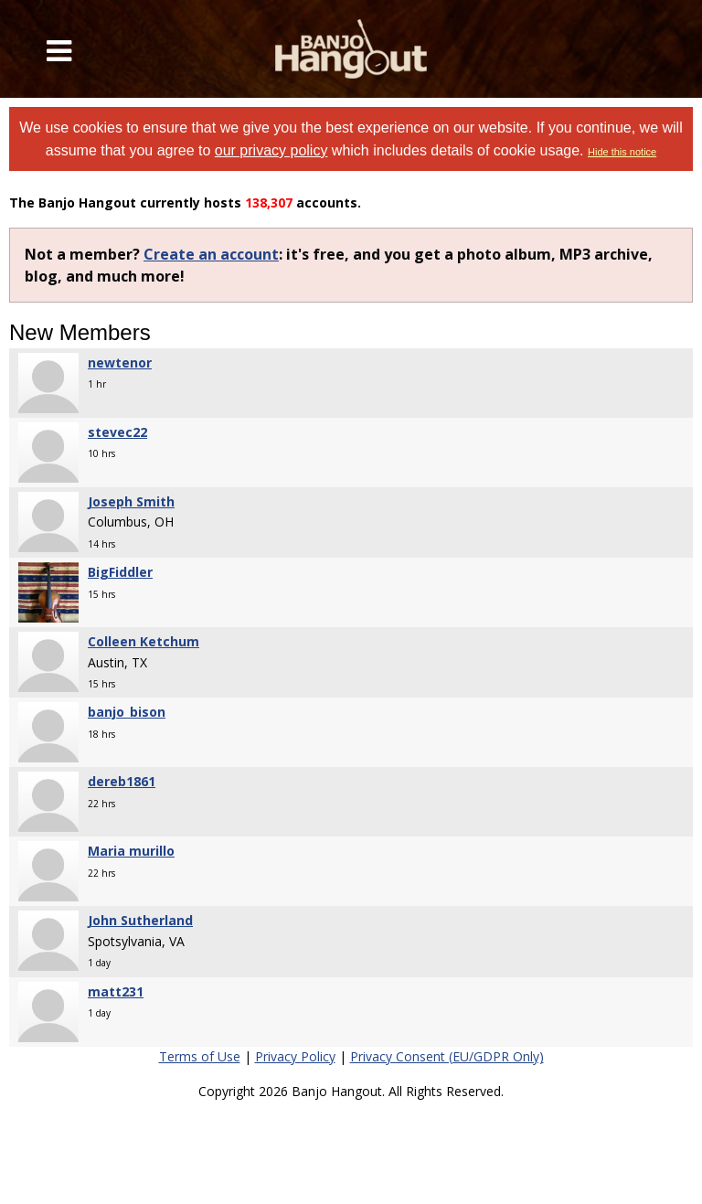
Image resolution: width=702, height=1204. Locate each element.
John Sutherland (140, 920)
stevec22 (117, 432)
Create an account (211, 254)
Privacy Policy (295, 1056)
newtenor (120, 362)
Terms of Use (199, 1056)
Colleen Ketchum (143, 641)
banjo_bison (126, 711)
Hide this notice (622, 151)
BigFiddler (120, 572)
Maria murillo (131, 850)
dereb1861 (121, 781)
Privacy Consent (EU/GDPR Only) (447, 1056)
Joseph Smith (131, 501)
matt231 (116, 991)
